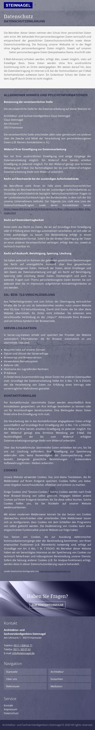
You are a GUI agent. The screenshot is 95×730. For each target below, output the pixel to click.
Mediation (56, 686)
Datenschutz (11, 713)
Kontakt (8, 705)
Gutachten (57, 679)
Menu (88, 5)
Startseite (11, 671)
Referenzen (12, 686)
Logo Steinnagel (18, 6)
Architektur (57, 671)
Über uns (11, 679)
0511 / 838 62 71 (23, 645)
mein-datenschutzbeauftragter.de (54, 571)
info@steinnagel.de (23, 653)
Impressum (10, 709)
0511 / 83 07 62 (22, 649)
